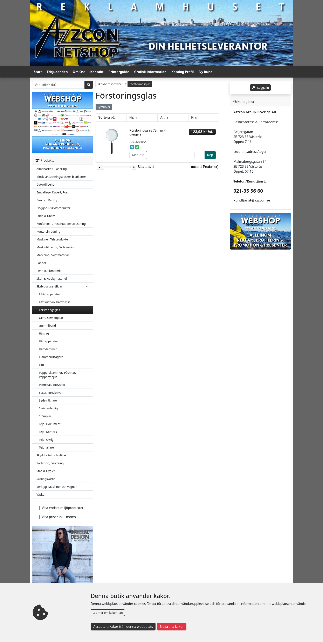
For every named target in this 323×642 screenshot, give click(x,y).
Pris (194, 117)
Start (38, 72)
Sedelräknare (48, 400)
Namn (133, 117)
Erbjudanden (57, 72)
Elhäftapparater (49, 294)
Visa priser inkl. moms (59, 517)
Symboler (103, 107)
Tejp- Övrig (46, 440)
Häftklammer (48, 349)
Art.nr (164, 117)
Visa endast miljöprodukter (62, 507)
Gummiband (47, 325)
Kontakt (96, 72)
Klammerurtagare (51, 357)
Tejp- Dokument (50, 424)
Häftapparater (48, 341)
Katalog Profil (182, 72)
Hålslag (44, 333)
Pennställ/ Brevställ (52, 385)
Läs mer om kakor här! (107, 613)
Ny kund (206, 72)
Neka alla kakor (172, 626)
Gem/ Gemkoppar (51, 318)
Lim (41, 365)
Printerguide (119, 72)
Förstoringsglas (49, 310)
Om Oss (79, 72)
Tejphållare (46, 447)
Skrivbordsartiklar (109, 84)
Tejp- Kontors (48, 432)
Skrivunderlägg (49, 408)
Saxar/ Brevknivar (51, 393)
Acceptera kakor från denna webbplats (123, 626)
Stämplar (45, 416)
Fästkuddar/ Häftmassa (54, 302)
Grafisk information (150, 72)
